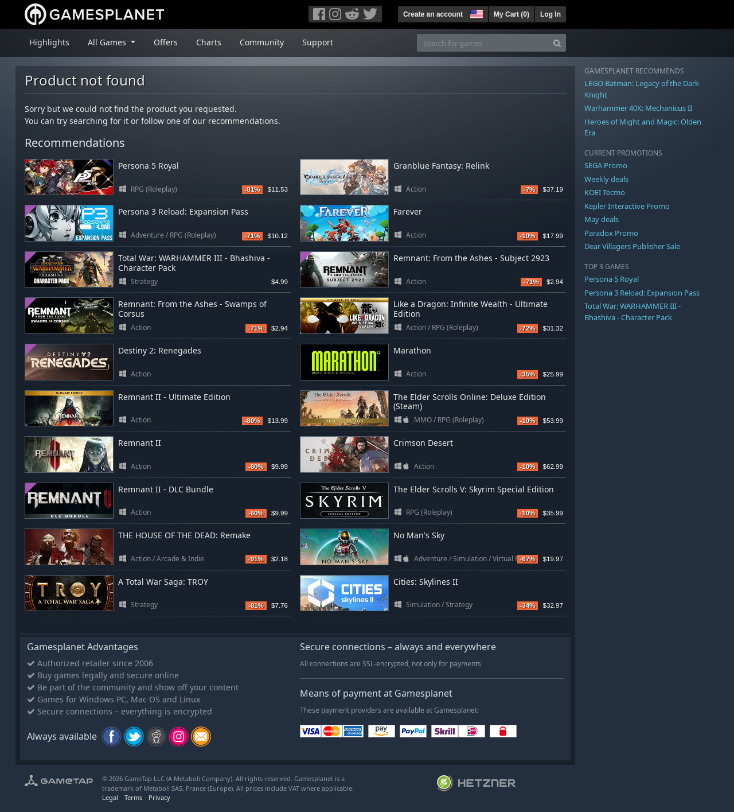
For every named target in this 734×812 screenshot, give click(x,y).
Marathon (412, 350)
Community (262, 42)
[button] (475, 12)
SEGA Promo (605, 165)
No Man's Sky (418, 535)
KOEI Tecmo (604, 192)
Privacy (159, 797)
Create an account (433, 14)
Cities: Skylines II (425, 581)
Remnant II (139, 442)
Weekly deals (606, 179)
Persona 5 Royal (148, 165)
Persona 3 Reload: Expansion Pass (183, 211)
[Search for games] (483, 43)
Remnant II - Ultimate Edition (174, 396)
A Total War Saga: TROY (163, 581)
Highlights (49, 42)
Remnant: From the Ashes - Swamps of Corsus (192, 308)
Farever (407, 211)
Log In (550, 14)
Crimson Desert (423, 442)
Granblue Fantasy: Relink (441, 165)
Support (317, 42)
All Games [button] (108, 42)
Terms (133, 797)
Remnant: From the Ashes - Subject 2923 (471, 257)
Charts (208, 42)
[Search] (557, 43)
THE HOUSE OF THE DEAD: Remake (184, 535)
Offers (166, 42)
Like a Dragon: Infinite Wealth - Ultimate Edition (470, 308)
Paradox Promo (611, 233)
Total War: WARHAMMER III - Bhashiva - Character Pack (194, 262)
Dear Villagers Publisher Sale (632, 246)
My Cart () (511, 14)
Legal (110, 797)
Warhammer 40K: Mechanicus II (638, 108)
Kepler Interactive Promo (627, 206)
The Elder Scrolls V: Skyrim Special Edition (473, 489)
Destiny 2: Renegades (159, 350)
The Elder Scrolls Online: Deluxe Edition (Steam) (469, 401)
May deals (601, 219)
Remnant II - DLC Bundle (165, 489)
